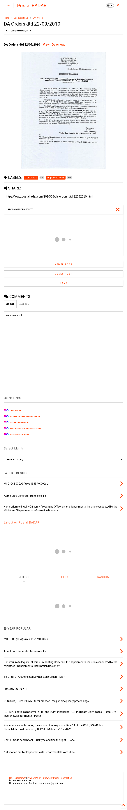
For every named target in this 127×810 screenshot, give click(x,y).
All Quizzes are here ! (19, 434)
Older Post (63, 274)
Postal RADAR (32, 5)
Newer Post (63, 264)
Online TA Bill (15, 410)
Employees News (21, 18)
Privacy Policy (34, 778)
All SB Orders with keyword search (25, 416)
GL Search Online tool (19, 422)
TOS (11, 778)
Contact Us (66, 778)
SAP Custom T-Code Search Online (25, 428)
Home (6, 18)
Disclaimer (20, 778)
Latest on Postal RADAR (21, 522)
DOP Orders (38, 18)
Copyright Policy (51, 778)
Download (58, 44)
